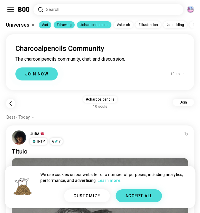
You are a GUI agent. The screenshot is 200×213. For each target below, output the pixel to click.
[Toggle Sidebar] (11, 9)
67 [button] (56, 141)
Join (183, 102)
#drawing (64, 25)
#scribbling (175, 25)
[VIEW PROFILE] (19, 137)
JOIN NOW (36, 74)
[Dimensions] (190, 9)
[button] (38, 141)
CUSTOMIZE (86, 195)
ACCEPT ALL (139, 195)
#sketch (123, 25)
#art (45, 25)
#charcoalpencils (94, 25)
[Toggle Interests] (20, 25)
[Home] (24, 9)
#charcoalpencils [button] (100, 99)
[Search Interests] (108, 9)
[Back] (10, 103)
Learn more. (109, 180)
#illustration (148, 25)
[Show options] (21, 117)
